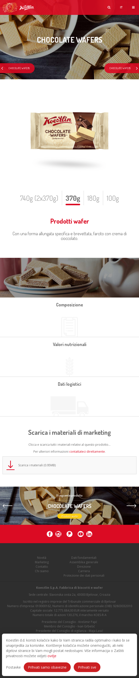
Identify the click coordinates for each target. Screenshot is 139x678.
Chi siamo (42, 573)
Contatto (42, 568)
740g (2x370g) (39, 198)
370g (73, 198)
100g (113, 198)
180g (93, 198)
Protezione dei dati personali (84, 577)
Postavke (13, 667)
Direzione (84, 568)
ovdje (51, 655)
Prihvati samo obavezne (47, 667)
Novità (41, 560)
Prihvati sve (87, 667)
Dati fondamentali (83, 560)
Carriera (84, 573)
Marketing (42, 564)
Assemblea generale (84, 564)
